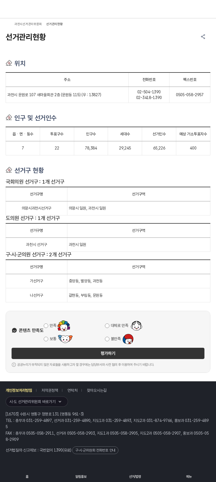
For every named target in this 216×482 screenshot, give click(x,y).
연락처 (72, 390)
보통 (53, 338)
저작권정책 (49, 390)
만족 (53, 325)
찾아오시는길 (97, 390)
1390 (58, 450)
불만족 (116, 338)
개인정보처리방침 (19, 390)
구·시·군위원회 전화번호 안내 (95, 450)
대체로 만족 (119, 325)
